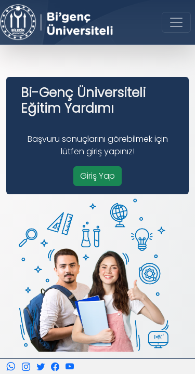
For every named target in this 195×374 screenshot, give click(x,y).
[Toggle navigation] (176, 22)
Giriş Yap (97, 176)
